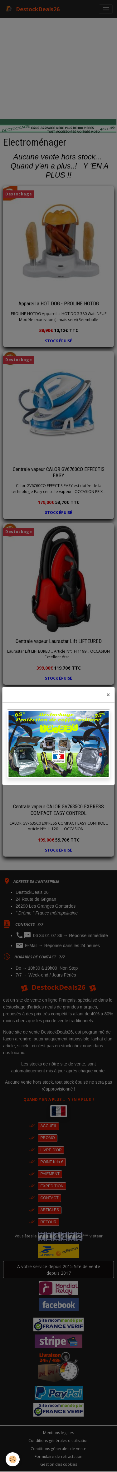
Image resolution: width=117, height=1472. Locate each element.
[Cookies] (13, 1459)
